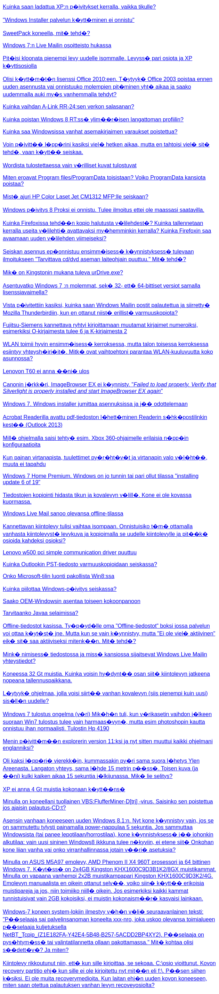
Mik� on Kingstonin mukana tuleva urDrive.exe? (63, 272)
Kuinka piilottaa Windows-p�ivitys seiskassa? (59, 589)
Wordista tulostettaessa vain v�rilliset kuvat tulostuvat (70, 165)
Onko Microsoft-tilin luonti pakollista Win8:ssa (58, 576)
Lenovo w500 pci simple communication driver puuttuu (70, 552)
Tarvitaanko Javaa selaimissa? (40, 613)
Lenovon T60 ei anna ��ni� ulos (46, 371)
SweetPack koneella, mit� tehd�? (46, 33)
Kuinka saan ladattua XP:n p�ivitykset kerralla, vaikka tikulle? (79, 7)
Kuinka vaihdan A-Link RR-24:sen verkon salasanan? (68, 107)
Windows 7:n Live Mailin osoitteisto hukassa (57, 45)
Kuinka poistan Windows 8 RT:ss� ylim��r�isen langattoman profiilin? (93, 119)
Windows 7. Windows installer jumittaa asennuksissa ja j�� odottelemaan (95, 404)
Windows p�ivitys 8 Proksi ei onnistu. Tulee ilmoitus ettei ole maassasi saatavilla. (103, 210)
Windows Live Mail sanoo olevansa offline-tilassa (63, 513)
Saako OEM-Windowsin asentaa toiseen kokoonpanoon (71, 601)
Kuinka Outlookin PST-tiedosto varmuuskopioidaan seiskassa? (80, 564)
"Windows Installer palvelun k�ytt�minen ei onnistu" (69, 20)
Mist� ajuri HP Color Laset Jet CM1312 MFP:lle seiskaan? (75, 197)
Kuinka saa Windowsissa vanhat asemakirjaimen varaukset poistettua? (90, 132)
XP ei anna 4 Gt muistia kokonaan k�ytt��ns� (64, 789)
